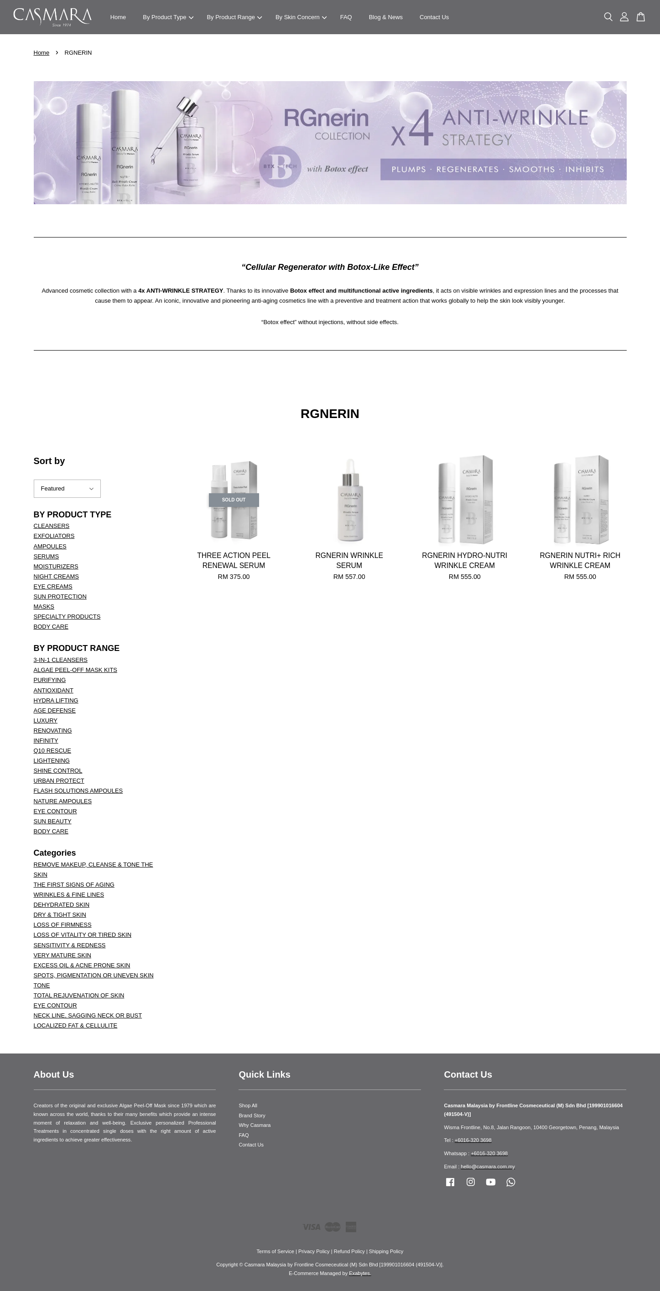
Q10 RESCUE (52, 750)
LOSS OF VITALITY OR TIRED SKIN (83, 934)
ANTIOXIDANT (53, 690)
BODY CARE (51, 626)
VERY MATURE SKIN (62, 955)
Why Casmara (254, 1125)
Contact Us (434, 17)
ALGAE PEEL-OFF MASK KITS (76, 669)
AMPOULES (50, 546)
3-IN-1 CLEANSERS (61, 659)
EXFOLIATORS (54, 535)
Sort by (49, 461)
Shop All (248, 1105)
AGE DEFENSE (55, 710)
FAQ (346, 17)
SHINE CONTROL (58, 770)
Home (118, 17)
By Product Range (234, 17)
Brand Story (252, 1115)
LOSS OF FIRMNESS (63, 924)
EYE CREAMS (53, 586)
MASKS (44, 606)
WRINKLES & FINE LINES (69, 894)
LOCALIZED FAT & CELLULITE (76, 1025)
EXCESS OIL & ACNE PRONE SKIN (82, 965)
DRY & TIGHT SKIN (60, 914)
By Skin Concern (301, 17)
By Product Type (168, 17)
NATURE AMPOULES (63, 801)
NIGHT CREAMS (56, 576)
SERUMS (46, 556)
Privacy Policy (314, 1251)
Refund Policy (349, 1251)
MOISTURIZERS (56, 566)
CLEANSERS (52, 525)
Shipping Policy (386, 1251)
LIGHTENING (52, 760)
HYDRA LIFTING (56, 700)
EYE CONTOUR (55, 811)
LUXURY (46, 720)
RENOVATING (53, 730)
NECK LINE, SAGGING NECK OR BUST (88, 1015)
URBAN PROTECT (59, 780)
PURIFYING (50, 679)
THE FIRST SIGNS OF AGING (74, 884)
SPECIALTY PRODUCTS (67, 616)
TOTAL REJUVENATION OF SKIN (79, 995)
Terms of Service (275, 1251)
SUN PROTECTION (60, 596)
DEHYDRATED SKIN (62, 904)
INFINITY (46, 740)
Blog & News (386, 17)
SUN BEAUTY (53, 821)
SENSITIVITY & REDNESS (70, 945)
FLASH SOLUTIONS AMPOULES (78, 790)
